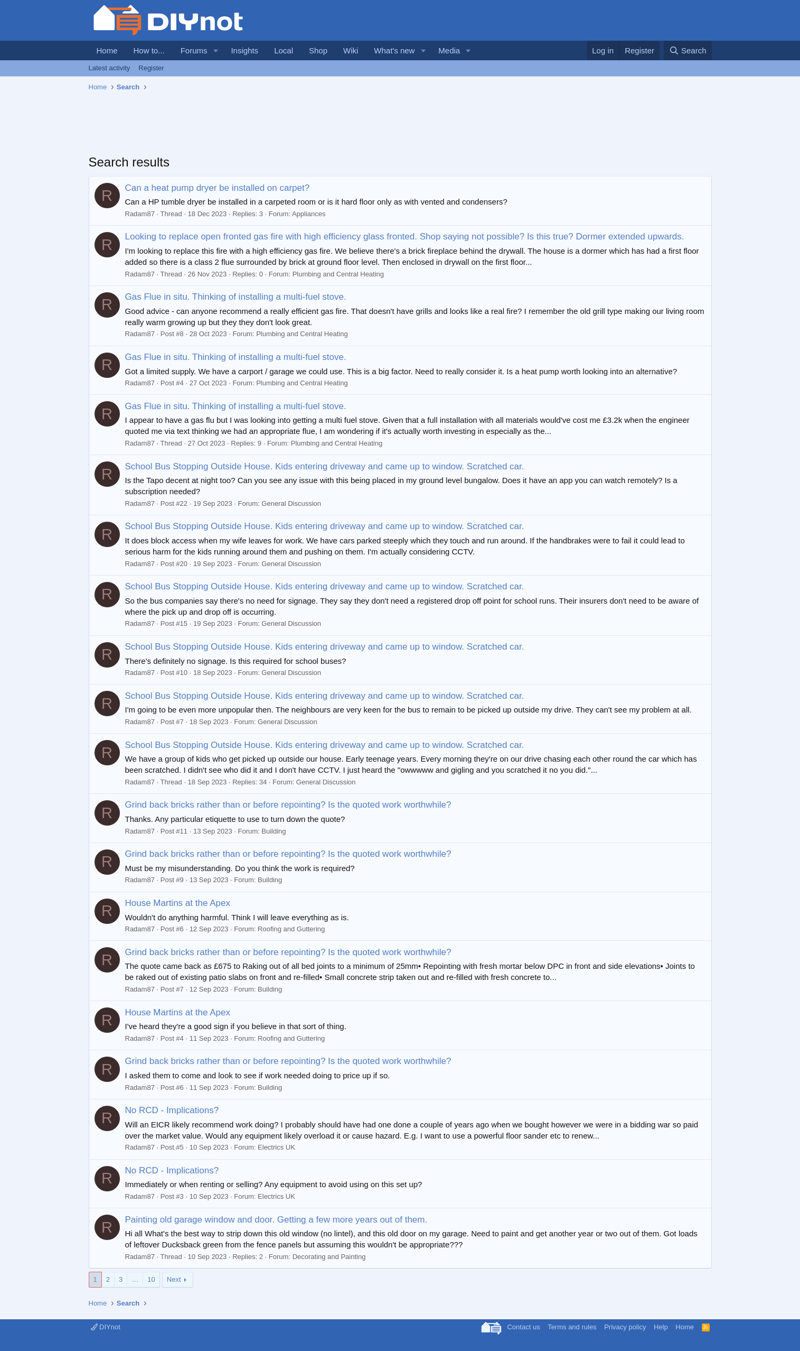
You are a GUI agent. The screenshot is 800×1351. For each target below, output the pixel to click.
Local (283, 50)
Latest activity (109, 68)
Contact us (523, 1327)
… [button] (134, 1279)
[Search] (688, 50)
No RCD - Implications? (172, 1110)
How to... (149, 50)
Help (661, 1327)
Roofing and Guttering (291, 929)
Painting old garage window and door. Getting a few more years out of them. (276, 1220)
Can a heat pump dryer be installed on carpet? (217, 188)
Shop (318, 50)
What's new (394, 50)
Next (174, 1279)
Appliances (309, 214)
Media (449, 50)
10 (151, 1279)
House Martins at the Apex (177, 903)
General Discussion (291, 503)
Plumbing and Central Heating (338, 274)
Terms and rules (572, 1327)
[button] (215, 50)
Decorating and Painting (329, 1257)
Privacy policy (625, 1327)
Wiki (350, 50)
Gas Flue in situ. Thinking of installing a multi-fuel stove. (235, 297)
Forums (194, 50)
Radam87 (140, 214)
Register (151, 68)
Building (273, 831)
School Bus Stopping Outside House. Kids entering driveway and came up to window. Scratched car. (324, 466)
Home (107, 50)
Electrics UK (276, 1147)
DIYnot (105, 1327)
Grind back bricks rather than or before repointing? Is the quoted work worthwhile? (288, 805)
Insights (244, 50)
